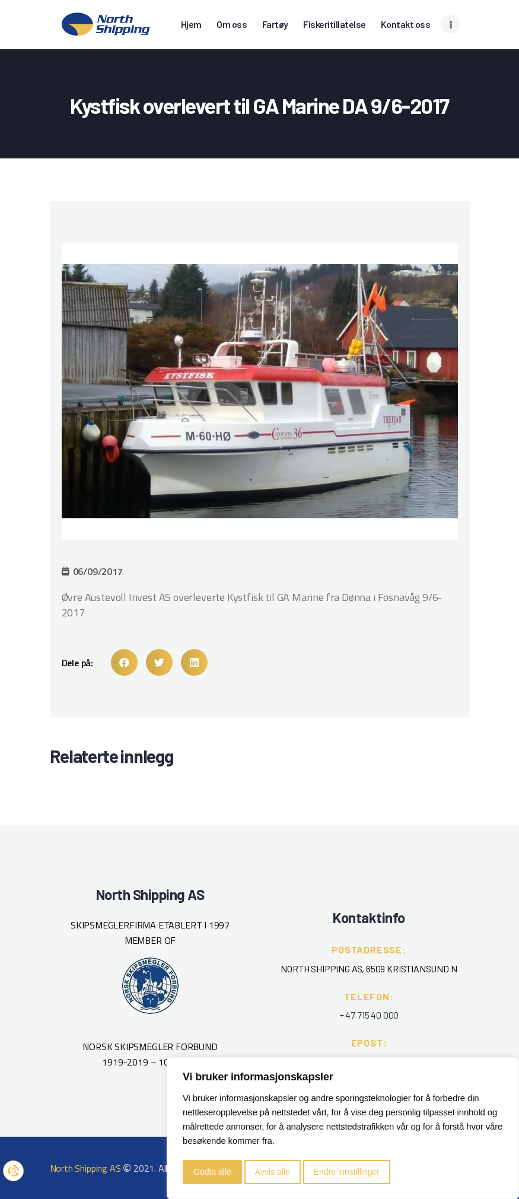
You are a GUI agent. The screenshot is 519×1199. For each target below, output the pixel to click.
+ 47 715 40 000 (369, 1014)
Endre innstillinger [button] (347, 1171)
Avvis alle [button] (272, 1171)
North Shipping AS (85, 1168)
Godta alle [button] (212, 1171)
